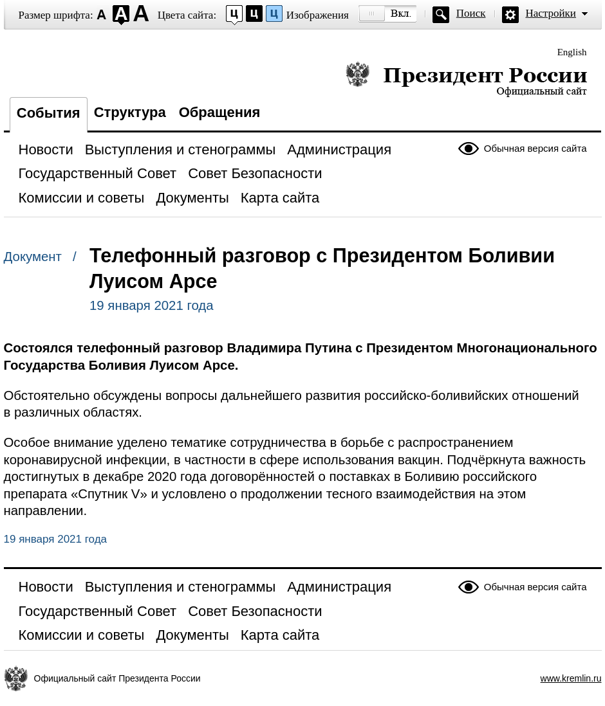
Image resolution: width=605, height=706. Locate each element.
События (48, 113)
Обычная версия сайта (535, 148)
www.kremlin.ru (571, 678)
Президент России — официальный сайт (466, 78)
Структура (130, 112)
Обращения (220, 112)
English (572, 52)
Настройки (551, 13)
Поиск (471, 13)
